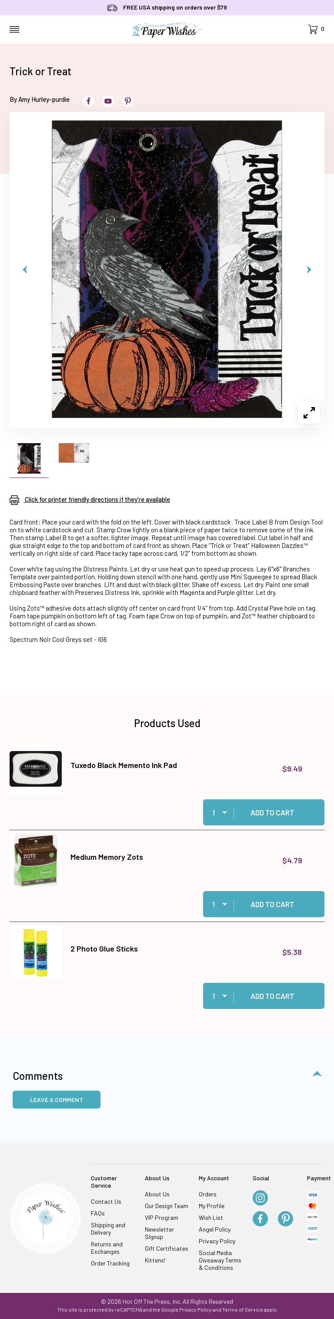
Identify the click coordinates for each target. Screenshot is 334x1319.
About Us (157, 1194)
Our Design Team (166, 1205)
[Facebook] (260, 1219)
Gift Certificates (166, 1248)
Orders (208, 1194)
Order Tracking (110, 1263)
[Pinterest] (285, 1219)
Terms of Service (242, 1309)
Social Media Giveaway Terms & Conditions (220, 1260)
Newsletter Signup (159, 1233)
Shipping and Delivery (108, 1228)
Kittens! (155, 1260)
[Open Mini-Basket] (316, 29)
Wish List (211, 1217)
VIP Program (161, 1217)
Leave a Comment (56, 1099)
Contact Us (106, 1201)
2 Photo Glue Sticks (104, 948)
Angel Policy (214, 1229)
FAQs (98, 1213)
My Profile (211, 1205)
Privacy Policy (217, 1241)
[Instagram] (260, 1198)
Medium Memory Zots (106, 857)
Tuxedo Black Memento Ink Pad (123, 765)
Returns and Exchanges (107, 1247)
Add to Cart (272, 812)
